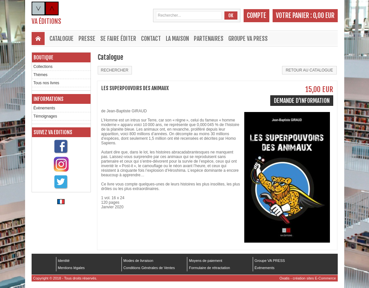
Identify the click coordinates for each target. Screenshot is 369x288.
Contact (151, 38)
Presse (86, 38)
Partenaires (208, 38)
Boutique (43, 57)
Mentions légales (71, 268)
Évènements (44, 108)
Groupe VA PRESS (248, 38)
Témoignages (45, 116)
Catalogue (62, 38)
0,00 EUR (323, 15)
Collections (43, 66)
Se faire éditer (118, 38)
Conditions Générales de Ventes (149, 268)
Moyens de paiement (205, 261)
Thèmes (41, 74)
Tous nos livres (46, 83)
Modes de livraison (138, 261)
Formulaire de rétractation (209, 268)
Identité (64, 261)
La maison (177, 38)
